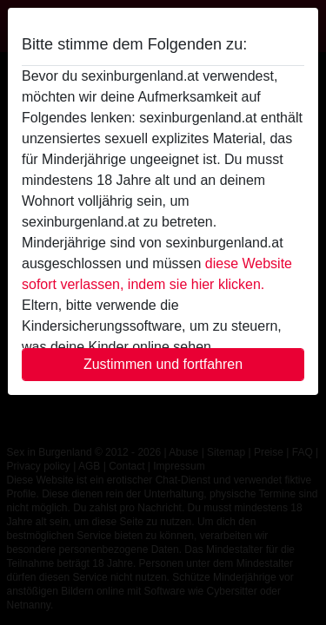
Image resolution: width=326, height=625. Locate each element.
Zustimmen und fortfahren (163, 364)
